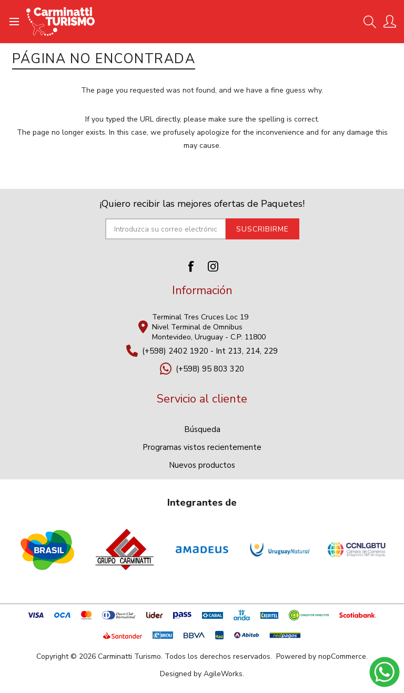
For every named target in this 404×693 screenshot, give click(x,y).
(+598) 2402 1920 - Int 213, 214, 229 (210, 351)
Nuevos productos (202, 465)
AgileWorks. (224, 674)
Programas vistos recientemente (202, 447)
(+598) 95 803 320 (210, 369)
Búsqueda (202, 429)
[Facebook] (191, 266)
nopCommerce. (343, 656)
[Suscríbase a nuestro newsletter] (165, 228)
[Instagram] (213, 266)
